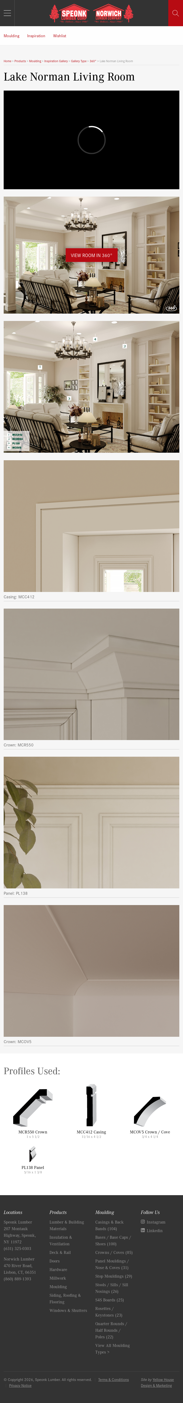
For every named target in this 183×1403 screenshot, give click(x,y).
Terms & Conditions (113, 1379)
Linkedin (155, 1230)
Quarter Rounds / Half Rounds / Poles (111, 1330)
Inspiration (36, 35)
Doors (54, 1261)
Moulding (11, 35)
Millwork (57, 1278)
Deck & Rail (60, 1252)
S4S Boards (109, 1300)
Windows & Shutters (68, 1310)
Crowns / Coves (114, 1252)
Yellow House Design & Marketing (157, 1382)
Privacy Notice (20, 1385)
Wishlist (59, 35)
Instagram (156, 1222)
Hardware (58, 1269)
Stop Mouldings (113, 1276)
